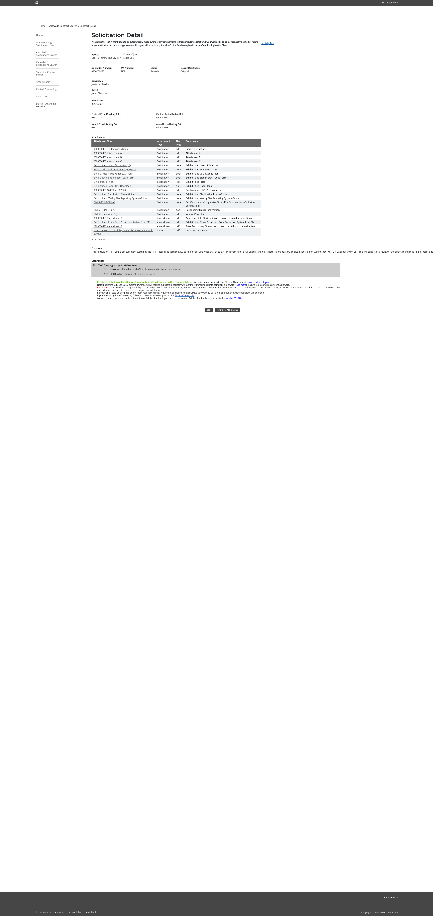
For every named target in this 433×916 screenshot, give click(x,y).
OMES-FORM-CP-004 (104, 202)
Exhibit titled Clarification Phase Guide (114, 194)
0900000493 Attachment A (108, 153)
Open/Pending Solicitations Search (46, 44)
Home (42, 26)
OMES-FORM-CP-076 (104, 209)
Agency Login (43, 81)
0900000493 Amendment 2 (108, 226)
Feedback (91, 912)
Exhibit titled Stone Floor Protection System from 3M (122, 222)
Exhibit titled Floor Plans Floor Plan (112, 186)
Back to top (391, 897)
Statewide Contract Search (63, 26)
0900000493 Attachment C (108, 161)
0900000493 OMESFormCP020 (110, 190)
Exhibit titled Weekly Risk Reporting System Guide (120, 198)
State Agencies (390, 2)
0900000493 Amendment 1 (108, 218)
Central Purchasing (46, 89)
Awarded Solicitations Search (46, 54)
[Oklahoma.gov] (37, 2)
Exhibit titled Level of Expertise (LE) (112, 165)
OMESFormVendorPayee (107, 214)
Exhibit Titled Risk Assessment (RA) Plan (115, 169)
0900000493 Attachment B (108, 157)
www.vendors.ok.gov (258, 282)
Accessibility (74, 912)
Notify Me (267, 43)
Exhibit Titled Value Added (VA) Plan (113, 173)
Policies (59, 912)
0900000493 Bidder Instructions (111, 149)
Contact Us (42, 96)
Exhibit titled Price (103, 181)
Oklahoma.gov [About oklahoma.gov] (43, 912)
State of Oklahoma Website (46, 105)
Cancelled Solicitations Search (46, 63)
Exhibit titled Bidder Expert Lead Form (114, 177)
